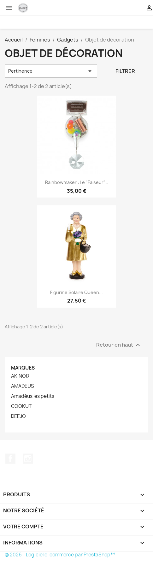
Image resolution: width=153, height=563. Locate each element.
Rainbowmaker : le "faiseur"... (76, 182)
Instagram (28, 459)
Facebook (10, 459)
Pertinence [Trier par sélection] (51, 71)
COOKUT (21, 406)
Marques (23, 368)
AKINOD (20, 376)
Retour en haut (119, 345)
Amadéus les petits (32, 396)
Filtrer (125, 71)
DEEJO (18, 416)
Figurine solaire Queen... (76, 292)
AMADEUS (22, 386)
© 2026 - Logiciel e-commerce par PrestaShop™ (60, 554)
